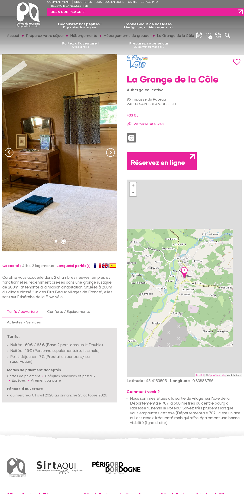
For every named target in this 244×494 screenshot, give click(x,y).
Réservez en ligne (158, 163)
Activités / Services (24, 322)
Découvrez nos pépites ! (79, 17)
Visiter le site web (148, 124)
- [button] (133, 192)
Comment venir (58, 2)
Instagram (131, 137)
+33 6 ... (133, 115)
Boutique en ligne (110, 2)
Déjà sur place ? (204, 4)
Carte (132, 2)
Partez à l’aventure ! (80, 37)
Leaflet (200, 375)
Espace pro (149, 2)
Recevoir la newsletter (69, 6)
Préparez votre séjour (148, 37)
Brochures (83, 2)
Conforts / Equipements (68, 312)
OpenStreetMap (217, 375)
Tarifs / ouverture (22, 312)
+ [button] (133, 185)
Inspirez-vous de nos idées (148, 17)
